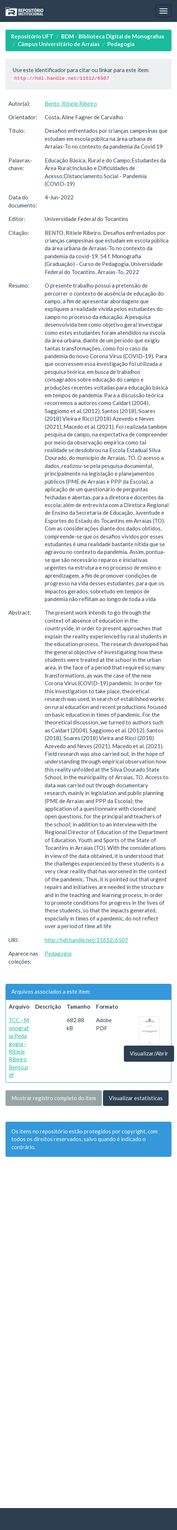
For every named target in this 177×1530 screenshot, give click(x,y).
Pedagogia (120, 44)
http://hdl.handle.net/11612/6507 (86, 940)
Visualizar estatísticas (136, 1098)
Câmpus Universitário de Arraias (59, 44)
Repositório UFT (32, 36)
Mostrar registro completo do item (53, 1098)
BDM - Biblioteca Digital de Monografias (112, 36)
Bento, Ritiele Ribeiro (71, 103)
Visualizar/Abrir (149, 1053)
